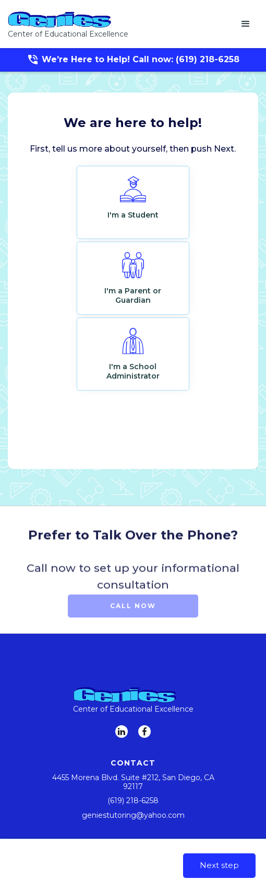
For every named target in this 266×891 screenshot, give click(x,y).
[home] (68, 24)
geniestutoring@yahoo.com (133, 815)
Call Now (133, 606)
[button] (245, 24)
